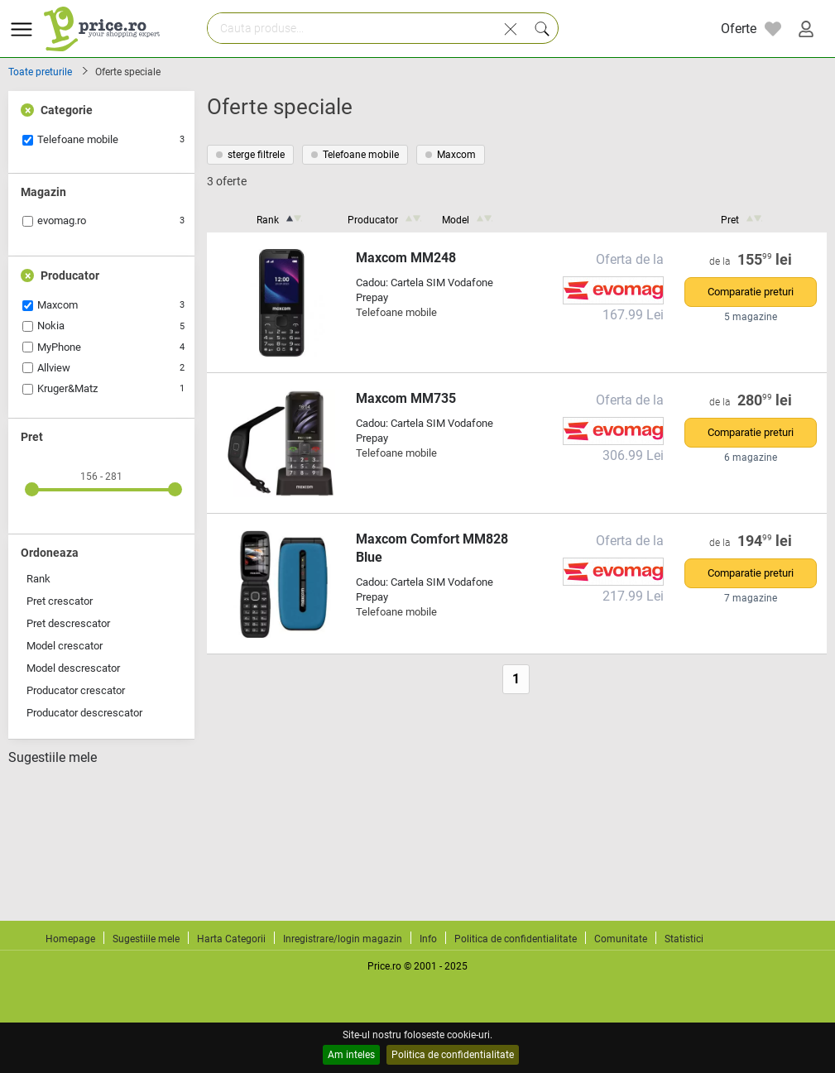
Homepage (70, 939)
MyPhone (59, 347)
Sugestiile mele (52, 757)
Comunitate (620, 939)
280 (765, 400)
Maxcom (57, 305)
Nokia (51, 325)
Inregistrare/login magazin (342, 939)
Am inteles (351, 1055)
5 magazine (750, 317)
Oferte (738, 28)
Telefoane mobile (77, 139)
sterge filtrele (250, 154)
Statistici (684, 939)
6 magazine (750, 457)
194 (765, 541)
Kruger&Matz (67, 388)
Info (428, 939)
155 (765, 259)
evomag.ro (61, 220)
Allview (53, 368)
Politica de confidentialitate (452, 1055)
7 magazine (750, 598)
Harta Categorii (231, 939)
